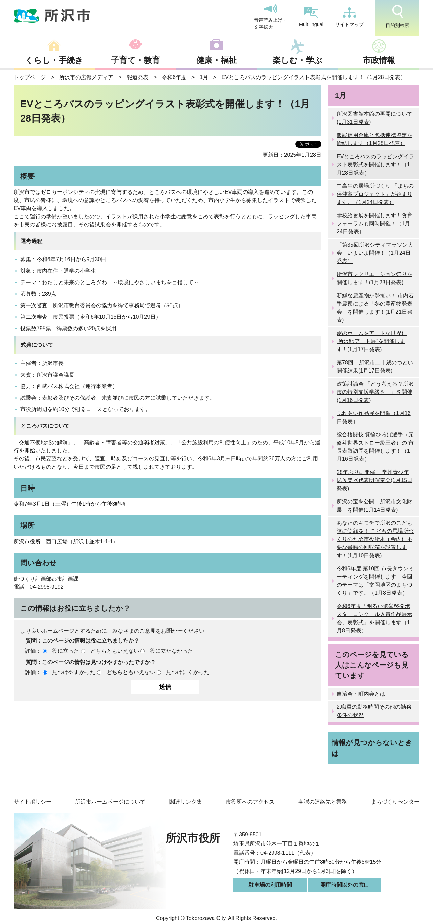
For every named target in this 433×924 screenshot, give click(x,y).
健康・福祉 (216, 60)
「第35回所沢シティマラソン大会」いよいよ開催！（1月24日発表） (375, 253)
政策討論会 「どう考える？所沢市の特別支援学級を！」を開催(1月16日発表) (375, 392)
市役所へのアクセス (250, 802)
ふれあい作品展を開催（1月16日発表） (374, 417)
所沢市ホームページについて (110, 802)
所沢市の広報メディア (86, 77)
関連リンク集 (185, 802)
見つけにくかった (187, 672)
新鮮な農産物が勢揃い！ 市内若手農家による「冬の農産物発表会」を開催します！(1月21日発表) (375, 308)
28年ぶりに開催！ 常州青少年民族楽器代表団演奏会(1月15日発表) (374, 480)
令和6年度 (174, 77)
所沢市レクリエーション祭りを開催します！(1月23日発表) (374, 278)
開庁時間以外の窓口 (344, 885)
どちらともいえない (114, 651)
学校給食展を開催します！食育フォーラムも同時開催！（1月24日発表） (374, 223)
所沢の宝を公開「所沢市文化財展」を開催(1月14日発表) (374, 506)
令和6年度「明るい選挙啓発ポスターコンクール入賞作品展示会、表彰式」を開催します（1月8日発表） (374, 618)
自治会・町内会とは (361, 694)
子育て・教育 (135, 60)
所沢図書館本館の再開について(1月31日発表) (374, 118)
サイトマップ (349, 17)
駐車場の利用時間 (270, 885)
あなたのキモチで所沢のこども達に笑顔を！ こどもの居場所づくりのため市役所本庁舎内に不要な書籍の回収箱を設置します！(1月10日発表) (375, 539)
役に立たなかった (171, 651)
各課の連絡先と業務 (322, 802)
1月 (204, 77)
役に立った (65, 651)
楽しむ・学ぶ (297, 60)
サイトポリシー (32, 802)
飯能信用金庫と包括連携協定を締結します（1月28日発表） (374, 139)
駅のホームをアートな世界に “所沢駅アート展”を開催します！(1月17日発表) (372, 341)
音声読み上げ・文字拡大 (270, 17)
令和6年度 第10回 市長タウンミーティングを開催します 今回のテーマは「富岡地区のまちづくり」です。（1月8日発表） (375, 581)
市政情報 (379, 60)
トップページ (30, 77)
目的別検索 (397, 16)
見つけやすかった (73, 672)
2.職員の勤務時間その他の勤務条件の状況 (374, 711)
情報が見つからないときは (372, 748)
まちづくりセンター (395, 802)
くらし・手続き (54, 60)
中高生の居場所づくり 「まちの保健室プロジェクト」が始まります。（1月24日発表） (375, 194)
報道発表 (138, 77)
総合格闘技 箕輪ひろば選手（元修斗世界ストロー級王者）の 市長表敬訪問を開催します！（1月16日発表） (375, 447)
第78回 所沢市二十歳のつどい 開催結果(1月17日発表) (377, 367)
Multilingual (311, 17)
